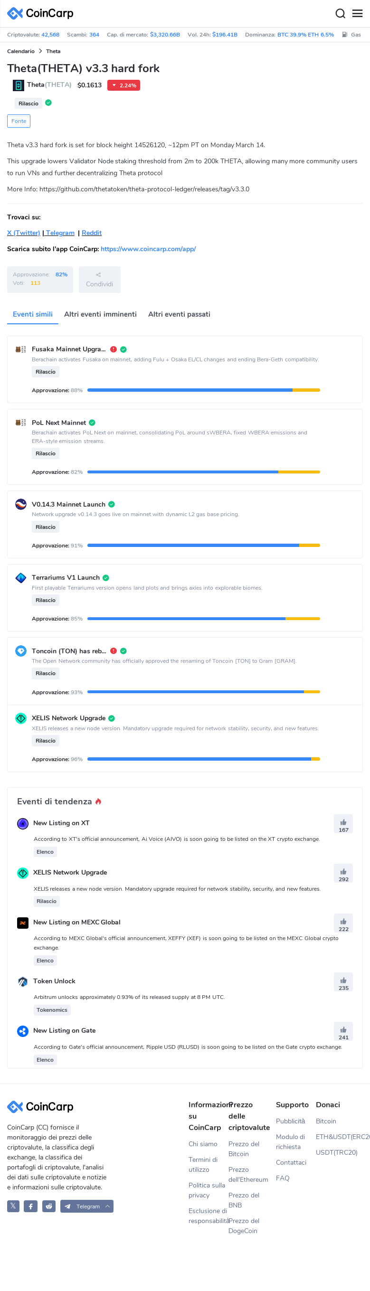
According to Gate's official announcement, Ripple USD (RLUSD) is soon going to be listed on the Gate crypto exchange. (188, 1047)
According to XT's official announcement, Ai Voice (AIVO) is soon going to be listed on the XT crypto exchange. (177, 839)
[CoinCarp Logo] (42, 13)
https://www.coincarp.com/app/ (148, 249)
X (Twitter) (23, 232)
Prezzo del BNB (243, 1200)
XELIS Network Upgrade (70, 872)
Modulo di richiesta (290, 1141)
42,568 (50, 34)
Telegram (59, 232)
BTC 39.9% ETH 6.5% (305, 34)
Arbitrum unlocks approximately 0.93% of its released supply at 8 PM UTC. (129, 997)
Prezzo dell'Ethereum (248, 1174)
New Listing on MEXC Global (77, 922)
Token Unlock (54, 981)
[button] (87, 1206)
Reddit (92, 232)
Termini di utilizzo (203, 1164)
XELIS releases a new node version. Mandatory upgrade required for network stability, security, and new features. (177, 889)
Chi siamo (203, 1144)
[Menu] (357, 13)
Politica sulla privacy (207, 1190)
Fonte (18, 121)
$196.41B (224, 34)
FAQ (283, 1178)
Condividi (99, 280)
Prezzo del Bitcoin (243, 1149)
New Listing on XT (61, 823)
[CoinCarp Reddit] (49, 1206)
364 (94, 34)
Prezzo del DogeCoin (243, 1225)
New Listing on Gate (64, 1031)
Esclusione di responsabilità (208, 1215)
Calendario (21, 51)
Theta (53, 51)
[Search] (340, 13)
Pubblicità (290, 1121)
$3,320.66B (165, 34)
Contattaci (291, 1162)
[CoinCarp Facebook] (31, 1206)
